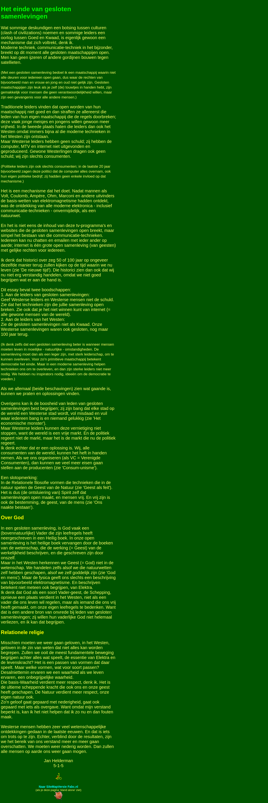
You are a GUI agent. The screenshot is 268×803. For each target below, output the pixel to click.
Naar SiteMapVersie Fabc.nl (58, 786)
